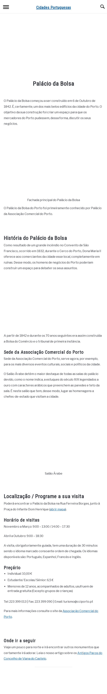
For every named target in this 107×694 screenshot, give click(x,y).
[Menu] (6, 7)
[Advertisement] (53, 47)
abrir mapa (57, 509)
